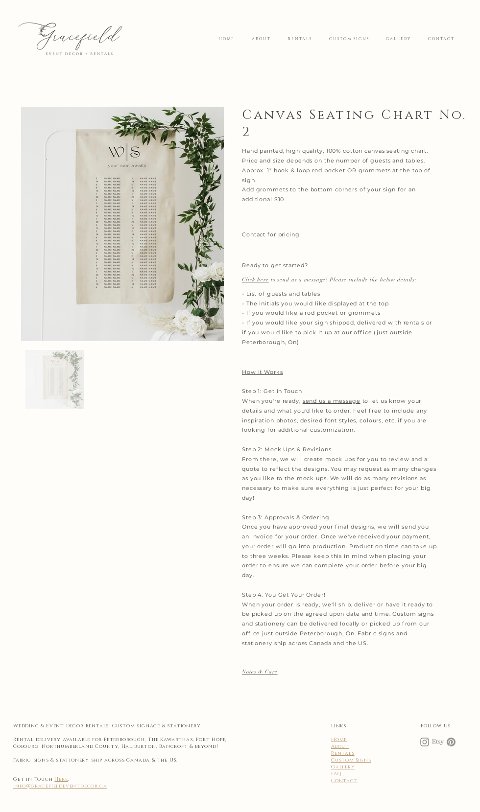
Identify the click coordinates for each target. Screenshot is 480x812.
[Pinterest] (451, 742)
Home (339, 739)
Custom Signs (351, 760)
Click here (255, 280)
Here (61, 779)
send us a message (331, 400)
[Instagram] (425, 742)
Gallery (343, 767)
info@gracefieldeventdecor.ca (60, 786)
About (340, 746)
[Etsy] (438, 742)
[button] (260, 671)
